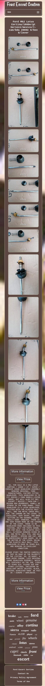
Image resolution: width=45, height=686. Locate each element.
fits (24, 638)
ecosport (25, 630)
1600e (26, 655)
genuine (31, 620)
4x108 (21, 633)
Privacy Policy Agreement (23, 678)
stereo (32, 643)
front (32, 651)
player (30, 634)
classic (14, 644)
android (12, 647)
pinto (34, 646)
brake (12, 616)
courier (12, 626)
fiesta (13, 635)
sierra (14, 630)
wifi (36, 634)
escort (23, 659)
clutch (24, 652)
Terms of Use (23, 682)
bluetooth (17, 655)
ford (34, 615)
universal (27, 647)
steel (11, 639)
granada (17, 639)
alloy (20, 625)
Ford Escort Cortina (23, 670)
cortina (32, 625)
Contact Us (23, 674)
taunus (26, 617)
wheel (20, 620)
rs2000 (20, 647)
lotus (23, 643)
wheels (32, 638)
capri (14, 651)
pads (12, 621)
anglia (20, 617)
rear (32, 655)
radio (33, 630)
